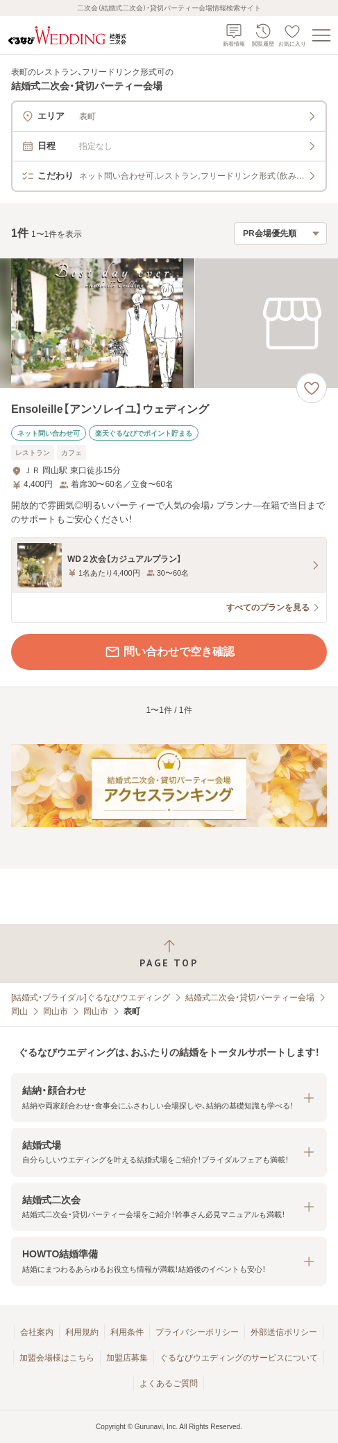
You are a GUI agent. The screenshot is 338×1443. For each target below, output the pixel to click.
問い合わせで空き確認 (169, 652)
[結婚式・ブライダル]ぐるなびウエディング (90, 997)
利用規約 (82, 1332)
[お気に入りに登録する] (311, 388)
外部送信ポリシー (284, 1332)
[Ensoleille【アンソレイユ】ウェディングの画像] (169, 323)
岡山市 (55, 1011)
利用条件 (127, 1332)
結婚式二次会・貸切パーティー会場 (249, 997)
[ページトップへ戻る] (169, 953)
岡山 (19, 1011)
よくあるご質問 (169, 1383)
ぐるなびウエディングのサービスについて (239, 1358)
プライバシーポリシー (197, 1332)
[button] (169, 1097)
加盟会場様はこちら (56, 1358)
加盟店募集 (127, 1358)
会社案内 (36, 1332)
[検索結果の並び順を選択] (280, 233)
